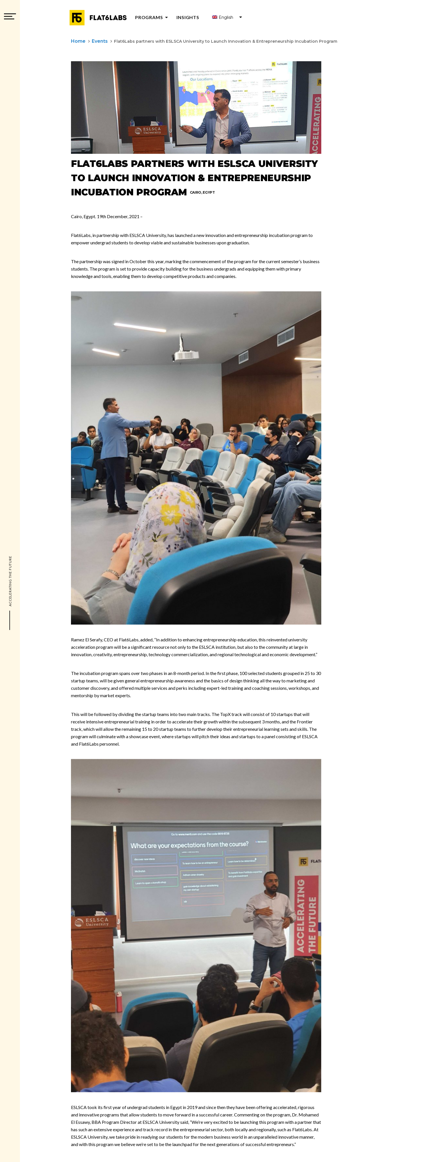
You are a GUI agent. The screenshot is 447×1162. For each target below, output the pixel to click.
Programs (152, 17)
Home (78, 41)
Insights (187, 17)
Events (100, 41)
